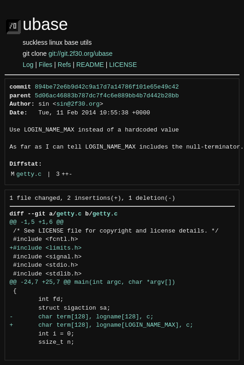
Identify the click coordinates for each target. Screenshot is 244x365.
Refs (64, 64)
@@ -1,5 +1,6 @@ (37, 222)
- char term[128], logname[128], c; (82, 317)
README (90, 64)
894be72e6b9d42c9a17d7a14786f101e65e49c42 (107, 87)
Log (28, 64)
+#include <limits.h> (46, 248)
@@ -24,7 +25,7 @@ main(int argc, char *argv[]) (93, 282)
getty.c (29, 174)
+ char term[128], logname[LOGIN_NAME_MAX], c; (102, 325)
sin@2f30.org (78, 104)
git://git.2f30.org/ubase (81, 53)
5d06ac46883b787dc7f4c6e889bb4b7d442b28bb (107, 96)
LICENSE (123, 64)
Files (46, 64)
